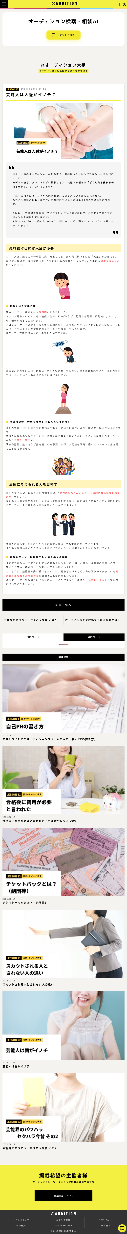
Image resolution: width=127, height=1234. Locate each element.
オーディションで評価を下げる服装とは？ (92, 620)
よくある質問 (63, 1220)
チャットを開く (63, 35)
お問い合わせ (106, 1220)
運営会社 (106, 1225)
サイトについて (21, 1220)
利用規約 (21, 1225)
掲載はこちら (63, 1196)
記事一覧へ (63, 605)
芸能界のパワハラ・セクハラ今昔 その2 (30, 620)
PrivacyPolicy (63, 1225)
